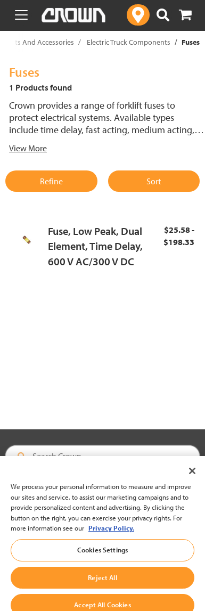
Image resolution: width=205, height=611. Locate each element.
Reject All (102, 584)
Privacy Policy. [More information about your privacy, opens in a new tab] (111, 535)
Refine (51, 181)
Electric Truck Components (128, 42)
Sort (153, 181)
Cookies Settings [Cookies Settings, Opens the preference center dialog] (102, 556)
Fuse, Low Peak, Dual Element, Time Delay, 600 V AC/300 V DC (95, 246)
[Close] (192, 478)
